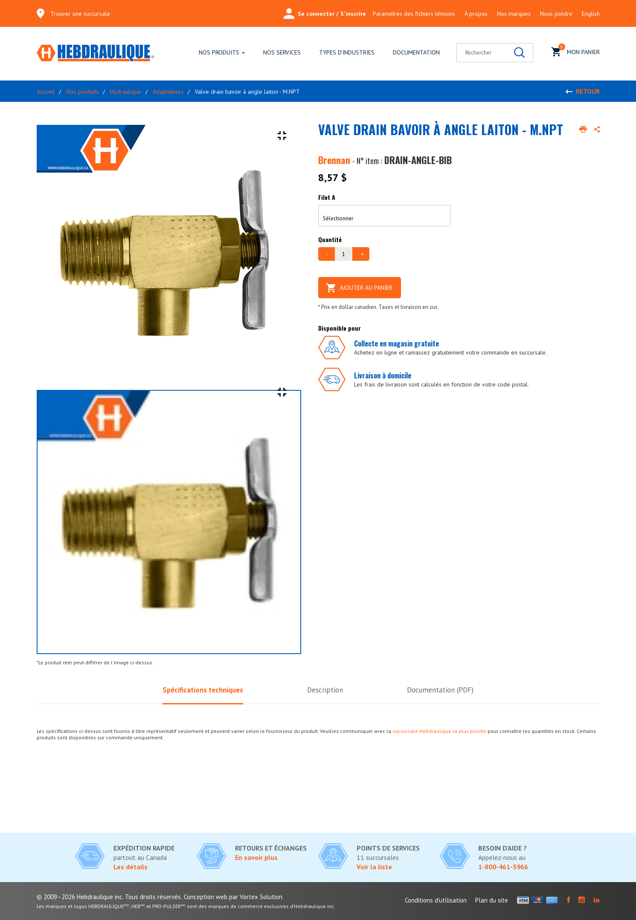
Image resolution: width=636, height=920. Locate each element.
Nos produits (219, 52)
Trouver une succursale (80, 14)
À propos (476, 13)
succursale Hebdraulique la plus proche (439, 731)
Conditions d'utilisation (436, 900)
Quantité (330, 239)
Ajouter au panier (360, 287)
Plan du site (491, 900)
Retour (588, 91)
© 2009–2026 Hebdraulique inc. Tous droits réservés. (109, 897)
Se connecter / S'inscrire (325, 13)
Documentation (416, 52)
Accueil (46, 91)
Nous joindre (556, 13)
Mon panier (576, 51)
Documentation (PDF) (440, 690)
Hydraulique (125, 91)
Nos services (282, 52)
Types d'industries (347, 52)
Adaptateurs (168, 91)
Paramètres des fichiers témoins (414, 13)
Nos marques (514, 13)
